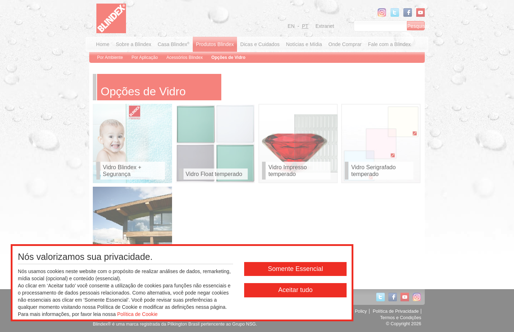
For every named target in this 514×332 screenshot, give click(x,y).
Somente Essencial (295, 268)
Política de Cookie (137, 314)
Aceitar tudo (295, 289)
